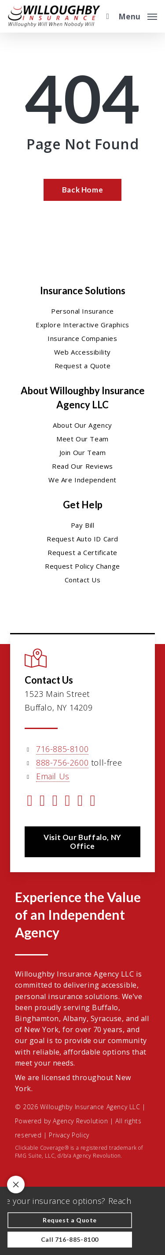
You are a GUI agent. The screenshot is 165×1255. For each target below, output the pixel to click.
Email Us (53, 776)
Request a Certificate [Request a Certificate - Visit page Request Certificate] (82, 552)
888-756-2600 (62, 762)
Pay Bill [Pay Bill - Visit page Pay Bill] (83, 525)
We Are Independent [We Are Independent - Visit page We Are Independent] (82, 479)
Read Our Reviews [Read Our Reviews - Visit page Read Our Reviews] (82, 466)
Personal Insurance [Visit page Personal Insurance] (82, 311)
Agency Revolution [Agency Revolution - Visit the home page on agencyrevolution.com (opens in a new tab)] (80, 1121)
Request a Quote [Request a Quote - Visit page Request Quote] (83, 365)
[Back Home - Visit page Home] (82, 190)
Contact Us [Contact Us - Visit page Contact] (83, 579)
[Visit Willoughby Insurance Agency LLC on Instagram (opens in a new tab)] (80, 801)
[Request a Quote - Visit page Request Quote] (69, 1220)
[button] (137, 15)
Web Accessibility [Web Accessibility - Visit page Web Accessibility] (82, 352)
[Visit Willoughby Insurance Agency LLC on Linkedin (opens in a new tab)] (55, 801)
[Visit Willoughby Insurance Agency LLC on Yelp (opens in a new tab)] (93, 801)
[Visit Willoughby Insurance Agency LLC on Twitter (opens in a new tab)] (30, 801)
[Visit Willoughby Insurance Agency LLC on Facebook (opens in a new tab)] (42, 801)
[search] (105, 16)
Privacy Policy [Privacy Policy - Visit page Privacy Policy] (69, 1135)
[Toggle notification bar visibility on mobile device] (16, 1184)
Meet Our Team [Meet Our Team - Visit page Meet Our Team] (82, 438)
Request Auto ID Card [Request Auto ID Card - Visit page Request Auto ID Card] (82, 538)
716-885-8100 (62, 749)
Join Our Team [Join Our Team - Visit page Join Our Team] (82, 452)
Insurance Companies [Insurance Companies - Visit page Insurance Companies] (82, 338)
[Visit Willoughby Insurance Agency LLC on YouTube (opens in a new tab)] (67, 801)
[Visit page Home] (54, 16)
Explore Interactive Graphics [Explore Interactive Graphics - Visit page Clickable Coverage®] (82, 324)
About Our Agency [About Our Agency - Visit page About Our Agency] (82, 425)
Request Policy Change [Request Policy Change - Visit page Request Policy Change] (82, 566)
